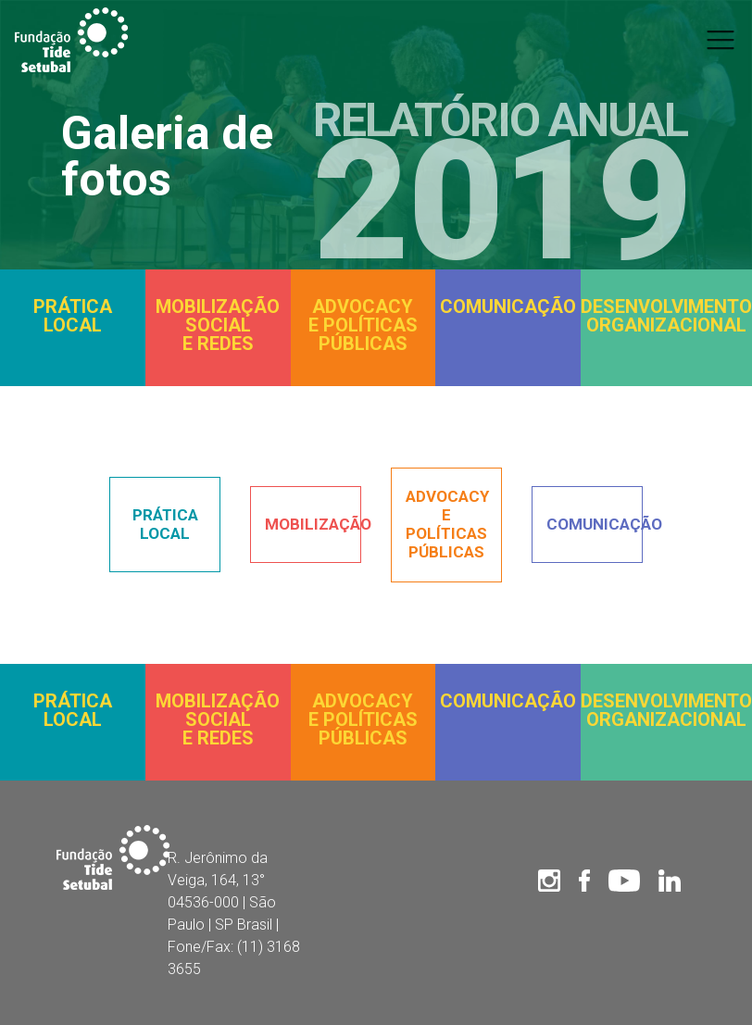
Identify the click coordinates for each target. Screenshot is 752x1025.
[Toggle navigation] (720, 39)
